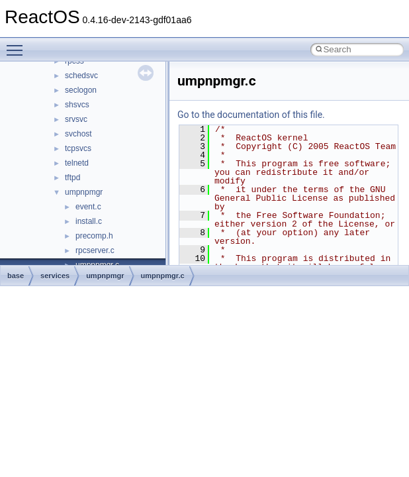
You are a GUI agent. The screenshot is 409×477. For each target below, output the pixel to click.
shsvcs (77, 104)
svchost (78, 133)
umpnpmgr (84, 192)
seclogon (81, 90)
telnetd (77, 163)
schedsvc (81, 75)
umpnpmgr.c (163, 276)
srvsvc (76, 119)
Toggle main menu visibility (18, 44)
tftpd (72, 177)
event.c (88, 206)
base (15, 276)
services (54, 276)
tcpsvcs (78, 148)
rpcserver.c (94, 250)
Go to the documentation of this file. (251, 114)
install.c (88, 221)
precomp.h (94, 235)
